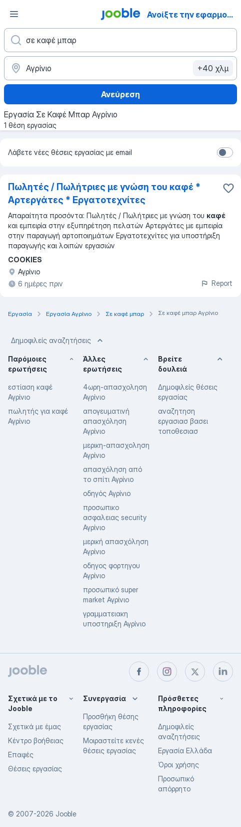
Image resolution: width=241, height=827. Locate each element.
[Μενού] (14, 14)
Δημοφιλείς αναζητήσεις (58, 341)
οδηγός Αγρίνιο (106, 493)
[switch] (225, 152)
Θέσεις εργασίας (35, 768)
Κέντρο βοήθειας (36, 740)
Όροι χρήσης (178, 764)
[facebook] (139, 671)
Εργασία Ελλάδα (185, 750)
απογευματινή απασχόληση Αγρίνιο (106, 421)
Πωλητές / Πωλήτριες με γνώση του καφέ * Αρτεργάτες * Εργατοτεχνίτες (104, 193)
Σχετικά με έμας (34, 726)
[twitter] (195, 671)
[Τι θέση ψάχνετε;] (120, 40)
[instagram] (167, 671)
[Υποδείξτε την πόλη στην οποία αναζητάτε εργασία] (120, 68)
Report (216, 283)
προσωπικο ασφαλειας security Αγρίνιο (114, 517)
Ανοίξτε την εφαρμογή (191, 15)
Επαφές (21, 754)
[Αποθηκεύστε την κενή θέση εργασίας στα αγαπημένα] (228, 188)
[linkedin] (223, 671)
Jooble (66, 813)
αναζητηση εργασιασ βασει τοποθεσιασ (183, 421)
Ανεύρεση (120, 94)
